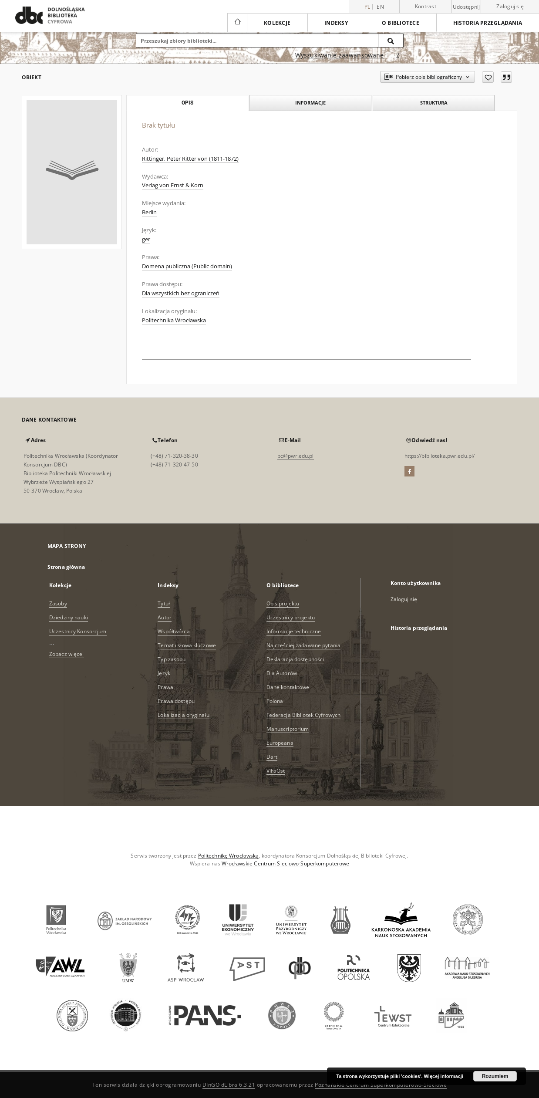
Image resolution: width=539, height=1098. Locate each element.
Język (164, 673)
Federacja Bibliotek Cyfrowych (303, 715)
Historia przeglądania (487, 23)
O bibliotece (400, 23)
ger (146, 239)
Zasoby (58, 603)
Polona (274, 701)
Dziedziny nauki (68, 617)
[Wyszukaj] (391, 40)
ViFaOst (275, 770)
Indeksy (336, 23)
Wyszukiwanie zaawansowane (339, 55)
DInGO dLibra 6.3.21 (229, 1084)
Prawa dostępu (176, 701)
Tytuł (164, 603)
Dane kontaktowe (288, 687)
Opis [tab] (187, 103)
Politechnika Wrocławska (174, 320)
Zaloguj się (510, 6)
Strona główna (66, 567)
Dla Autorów (281, 673)
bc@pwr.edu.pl (295, 455)
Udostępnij (466, 6)
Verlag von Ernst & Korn (172, 185)
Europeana (279, 743)
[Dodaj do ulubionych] (488, 77)
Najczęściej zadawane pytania (303, 645)
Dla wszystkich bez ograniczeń (180, 293)
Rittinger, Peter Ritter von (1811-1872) (190, 158)
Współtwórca (173, 631)
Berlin (149, 212)
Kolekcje (277, 23)
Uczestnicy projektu (290, 617)
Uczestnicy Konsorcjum (78, 631)
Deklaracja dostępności (295, 659)
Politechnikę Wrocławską (228, 855)
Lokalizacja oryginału (183, 715)
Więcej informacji (443, 1076)
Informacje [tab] (310, 102)
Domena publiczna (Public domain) (187, 266)
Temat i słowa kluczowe (187, 645)
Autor (165, 617)
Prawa (165, 687)
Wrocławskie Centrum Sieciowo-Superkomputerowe (285, 863)
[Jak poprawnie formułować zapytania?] (398, 55)
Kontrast (425, 6)
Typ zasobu (171, 659)
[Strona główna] (237, 22)
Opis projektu (283, 603)
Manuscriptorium (287, 729)
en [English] (380, 7)
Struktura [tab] (434, 102)
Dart (271, 756)
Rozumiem (495, 1076)
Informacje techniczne (293, 631)
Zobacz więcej (66, 654)
